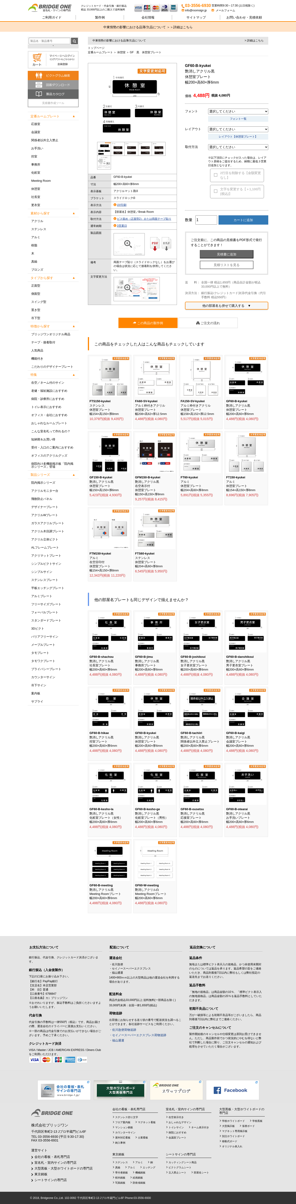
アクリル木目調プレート (47, 531)
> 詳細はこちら (254, 40)
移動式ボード (229, 1141)
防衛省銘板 (139, 1182)
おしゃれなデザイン (180, 1122)
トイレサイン (176, 1127)
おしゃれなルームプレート (49, 423)
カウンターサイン (43, 677)
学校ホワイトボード (233, 1120)
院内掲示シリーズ (43, 482)
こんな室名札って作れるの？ (50, 431)
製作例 (100, 17)
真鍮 (34, 261)
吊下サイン (38, 685)
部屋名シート (201, 1172)
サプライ (37, 701)
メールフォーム (223, 10)
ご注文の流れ (208, 323)
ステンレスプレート (44, 580)
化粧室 (35, 172)
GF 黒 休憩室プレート (145, 52)
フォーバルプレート (44, 612)
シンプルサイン (41, 572)
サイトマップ (196, 17)
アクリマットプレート (46, 555)
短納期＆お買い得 (43, 439)
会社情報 (148, 17)
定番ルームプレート (100, 52)
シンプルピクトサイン (46, 563)
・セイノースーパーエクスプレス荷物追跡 (137, 1035)
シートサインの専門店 (50, 1180)
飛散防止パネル (41, 499)
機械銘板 (140, 1172)
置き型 (35, 310)
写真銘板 (120, 1182)
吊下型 (35, 318)
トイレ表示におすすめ (46, 407)
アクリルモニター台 (44, 490)
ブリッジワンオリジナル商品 (50, 334)
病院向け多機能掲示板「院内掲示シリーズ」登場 (52, 465)
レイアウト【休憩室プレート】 (238, 136)
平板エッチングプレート (47, 588)
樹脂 (34, 245)
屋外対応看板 (122, 1137)
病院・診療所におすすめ (47, 399)
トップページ (96, 48)
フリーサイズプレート (46, 604)
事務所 (35, 164)
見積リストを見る (227, 265)
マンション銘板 (124, 1127)
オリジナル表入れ (232, 1146)
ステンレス (38, 229)
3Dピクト (37, 628)
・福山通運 (116, 1040)
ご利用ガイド (52, 17)
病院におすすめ (177, 1132)
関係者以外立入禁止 (44, 140)
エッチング (149, 1167)
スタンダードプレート (46, 620)
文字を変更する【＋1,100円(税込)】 (240, 191)
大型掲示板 (228, 1126)
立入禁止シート (177, 1172)
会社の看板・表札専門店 (52, 1157)
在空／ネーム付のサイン (47, 382)
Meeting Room (41, 180)
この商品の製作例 (148, 323)
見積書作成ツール (53, 103)
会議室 (35, 132)
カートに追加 (243, 220)
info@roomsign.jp (194, 10)
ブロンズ (37, 269)
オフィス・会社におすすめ (49, 415)
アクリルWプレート (44, 515)
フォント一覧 (238, 118)
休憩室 (35, 189)
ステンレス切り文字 (126, 1117)
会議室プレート (177, 1137)
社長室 (35, 197)
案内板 (35, 693)
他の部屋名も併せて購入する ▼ (226, 305)
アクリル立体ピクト (44, 539)
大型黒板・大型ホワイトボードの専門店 (63, 1168)
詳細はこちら (183, 27)
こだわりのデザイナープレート (52, 366)
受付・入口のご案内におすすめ (52, 447)
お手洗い (37, 148)
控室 (34, 156)
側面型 (35, 293)
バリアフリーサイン (44, 636)
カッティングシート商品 (183, 1162)
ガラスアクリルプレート (47, 523)
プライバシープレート (46, 669)
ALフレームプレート (45, 547)
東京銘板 (40, 1174)
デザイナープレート (44, 507)
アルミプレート (41, 596)
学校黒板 (257, 1120)
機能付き (37, 358)
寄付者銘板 (121, 1172)
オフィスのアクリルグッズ (49, 455)
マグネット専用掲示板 (234, 1131)
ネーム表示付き (200, 1127)
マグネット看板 (147, 1122)
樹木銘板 (120, 1177)
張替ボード (248, 1126)
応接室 (35, 124)
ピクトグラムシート (180, 1167)
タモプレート (40, 653)
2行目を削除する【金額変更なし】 (240, 175)
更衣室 (35, 205)
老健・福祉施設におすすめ (49, 390)
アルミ (35, 237)
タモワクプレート (43, 661)
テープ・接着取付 (43, 342)
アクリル (37, 221)
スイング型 (38, 302)
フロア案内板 (122, 1122)
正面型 (35, 285)
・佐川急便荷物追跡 (122, 1030)
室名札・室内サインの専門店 (55, 1162)
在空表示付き (176, 1117)
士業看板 (143, 1137)
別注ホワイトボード (233, 1136)
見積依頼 (244, 17)
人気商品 (37, 350)
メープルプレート (43, 644)
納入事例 (120, 1142)
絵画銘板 (138, 1177)
